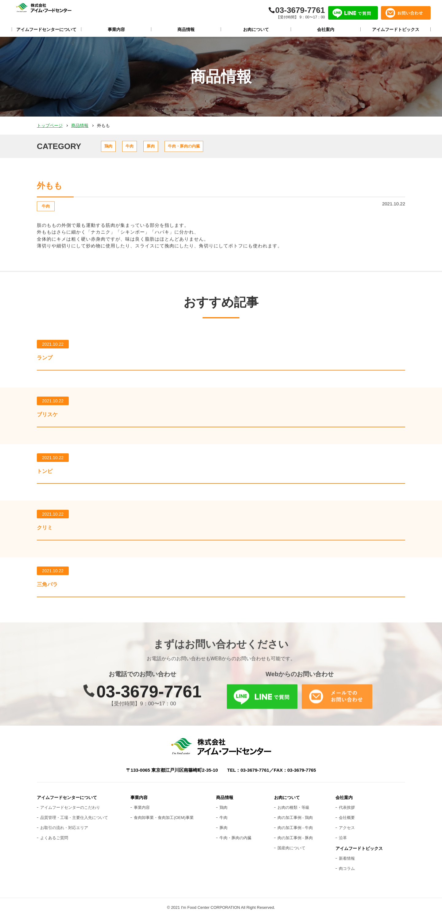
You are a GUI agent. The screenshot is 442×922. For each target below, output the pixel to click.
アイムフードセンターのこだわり (70, 812)
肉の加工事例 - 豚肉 (295, 842)
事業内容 (142, 812)
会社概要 (347, 822)
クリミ (48, 534)
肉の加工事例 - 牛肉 (295, 832)
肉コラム (347, 873)
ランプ (48, 363)
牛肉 (146, 148)
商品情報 (79, 125)
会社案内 (344, 802)
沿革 (343, 842)
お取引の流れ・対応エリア (64, 832)
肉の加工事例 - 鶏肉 (295, 822)
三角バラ (51, 590)
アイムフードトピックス (359, 853)
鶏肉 (114, 148)
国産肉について (291, 852)
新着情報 (347, 863)
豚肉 (178, 148)
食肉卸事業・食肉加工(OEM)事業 (163, 822)
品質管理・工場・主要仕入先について (74, 822)
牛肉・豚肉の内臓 (225, 148)
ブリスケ (51, 420)
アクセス (347, 832)
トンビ (48, 477)
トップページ (50, 125)
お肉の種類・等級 (293, 812)
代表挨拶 (347, 812)
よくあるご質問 (54, 842)
